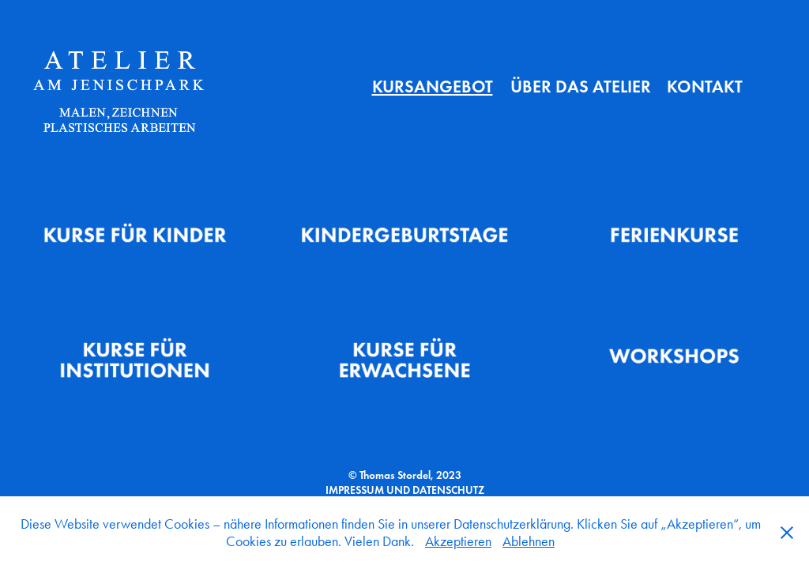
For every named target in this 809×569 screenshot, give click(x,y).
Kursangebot (432, 86)
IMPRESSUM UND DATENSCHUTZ (404, 490)
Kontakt (705, 86)
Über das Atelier (580, 86)
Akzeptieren (458, 541)
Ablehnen (528, 541)
